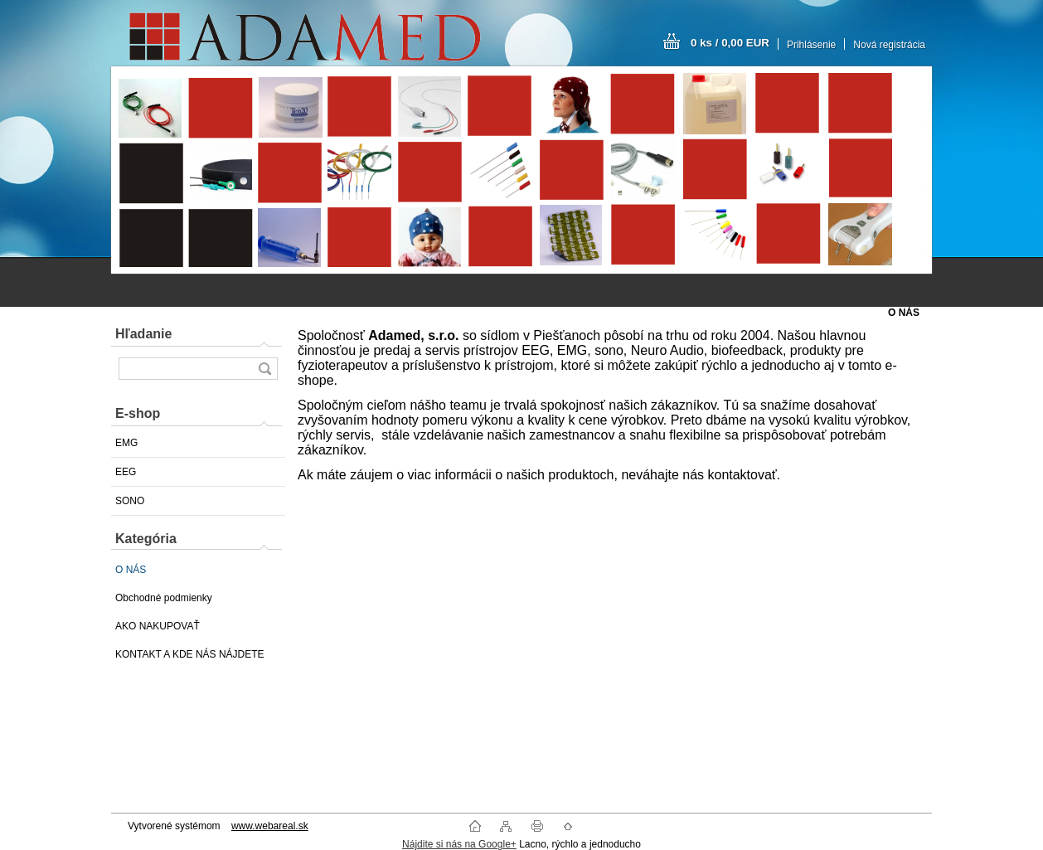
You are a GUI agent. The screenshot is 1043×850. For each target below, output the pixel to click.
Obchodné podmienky (163, 598)
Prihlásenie (811, 45)
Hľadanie (143, 334)
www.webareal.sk (269, 826)
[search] (264, 368)
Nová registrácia (889, 45)
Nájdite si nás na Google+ (459, 844)
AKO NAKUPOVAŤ (157, 626)
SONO (129, 501)
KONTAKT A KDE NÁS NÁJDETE (189, 654)
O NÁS (130, 570)
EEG (125, 472)
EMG (126, 443)
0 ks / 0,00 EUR (730, 42)
